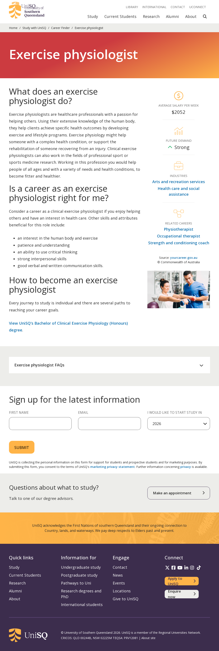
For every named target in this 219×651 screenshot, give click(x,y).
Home (13, 28)
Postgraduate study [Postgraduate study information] (79, 575)
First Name (19, 412)
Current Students (120, 16)
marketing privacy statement (112, 467)
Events (119, 583)
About (191, 16)
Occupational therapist (178, 236)
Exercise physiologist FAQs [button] (39, 364)
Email (83, 412)
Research (151, 16)
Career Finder (60, 28)
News (118, 575)
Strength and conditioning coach (178, 242)
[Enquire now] (182, 594)
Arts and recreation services (178, 181)
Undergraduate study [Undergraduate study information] (81, 567)
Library (132, 7)
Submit (21, 447)
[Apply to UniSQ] (182, 581)
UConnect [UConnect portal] (197, 7)
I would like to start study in (174, 412)
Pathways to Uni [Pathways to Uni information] (76, 583)
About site (148, 638)
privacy (185, 467)
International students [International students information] (82, 604)
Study (92, 16)
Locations (122, 590)
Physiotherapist (178, 229)
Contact (178, 7)
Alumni (172, 16)
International (154, 7)
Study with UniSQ (34, 28)
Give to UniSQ (125, 598)
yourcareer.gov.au (183, 258)
